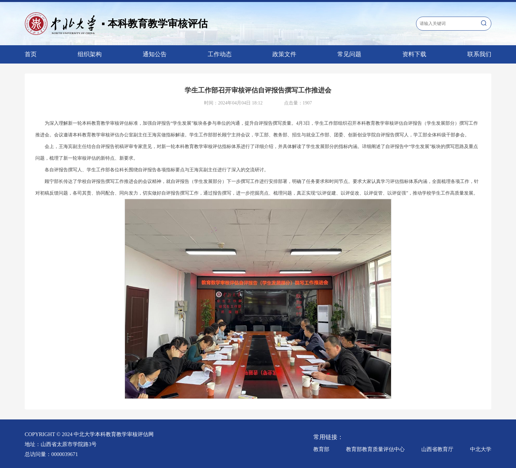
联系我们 (479, 54)
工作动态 (220, 54)
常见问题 (349, 54)
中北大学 (480, 449)
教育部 (321, 449)
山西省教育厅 (437, 449)
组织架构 (90, 54)
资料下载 (414, 54)
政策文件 (284, 54)
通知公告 (155, 54)
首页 (31, 54)
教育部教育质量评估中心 (375, 449)
